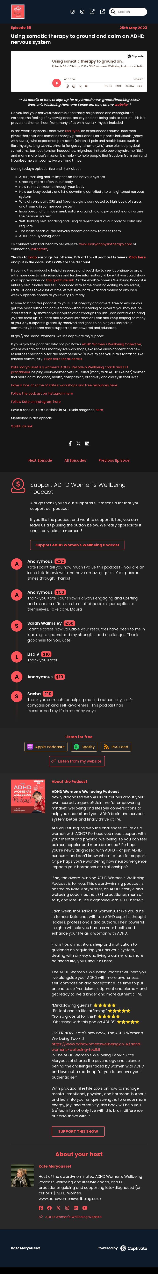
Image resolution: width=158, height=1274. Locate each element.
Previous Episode (114, 463)
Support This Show (78, 1138)
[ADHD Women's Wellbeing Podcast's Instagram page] (72, 13)
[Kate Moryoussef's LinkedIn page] (61, 1215)
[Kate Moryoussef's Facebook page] (41, 1215)
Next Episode (40, 463)
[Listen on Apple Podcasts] (43, 753)
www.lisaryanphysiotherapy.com (105, 247)
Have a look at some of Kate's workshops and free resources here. (64, 388)
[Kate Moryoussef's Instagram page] (56, 1215)
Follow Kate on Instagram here (36, 405)
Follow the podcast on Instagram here (42, 396)
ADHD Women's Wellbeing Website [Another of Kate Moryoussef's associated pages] (70, 1223)
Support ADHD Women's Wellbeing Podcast (77, 548)
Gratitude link (22, 429)
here (99, 413)
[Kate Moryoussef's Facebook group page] (45, 1215)
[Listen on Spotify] (83, 753)
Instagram (38, 252)
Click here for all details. (63, 362)
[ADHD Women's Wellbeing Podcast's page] (89, 13)
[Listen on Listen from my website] (77, 768)
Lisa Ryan (72, 134)
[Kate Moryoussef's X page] (51, 1215)
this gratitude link (60, 283)
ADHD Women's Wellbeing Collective (111, 347)
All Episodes (75, 463)
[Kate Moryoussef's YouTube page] (66, 1215)
